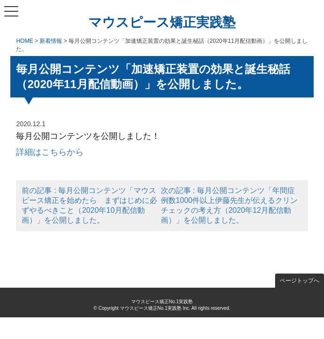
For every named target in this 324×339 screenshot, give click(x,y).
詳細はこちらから (50, 152)
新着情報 (51, 41)
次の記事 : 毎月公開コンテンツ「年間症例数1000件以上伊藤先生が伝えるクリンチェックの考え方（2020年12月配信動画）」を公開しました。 (229, 205)
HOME (24, 41)
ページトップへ (299, 280)
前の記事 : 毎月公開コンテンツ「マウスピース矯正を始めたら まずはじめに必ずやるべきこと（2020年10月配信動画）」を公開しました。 (89, 205)
